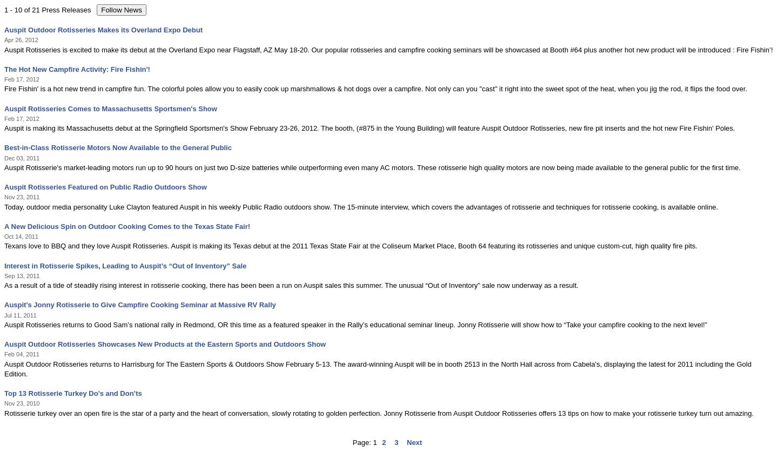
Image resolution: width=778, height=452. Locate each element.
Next (414, 442)
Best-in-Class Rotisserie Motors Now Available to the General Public (118, 148)
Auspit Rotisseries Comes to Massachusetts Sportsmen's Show (110, 109)
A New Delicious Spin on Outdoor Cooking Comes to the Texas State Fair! (127, 226)
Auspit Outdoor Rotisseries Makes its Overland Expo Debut (103, 30)
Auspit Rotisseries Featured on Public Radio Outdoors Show (105, 187)
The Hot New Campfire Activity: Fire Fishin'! (77, 69)
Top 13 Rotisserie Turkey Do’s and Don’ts (73, 393)
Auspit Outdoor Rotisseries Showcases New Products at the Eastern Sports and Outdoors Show (165, 344)
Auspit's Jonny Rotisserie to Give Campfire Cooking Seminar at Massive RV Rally (140, 305)
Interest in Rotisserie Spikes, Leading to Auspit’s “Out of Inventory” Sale (125, 266)
